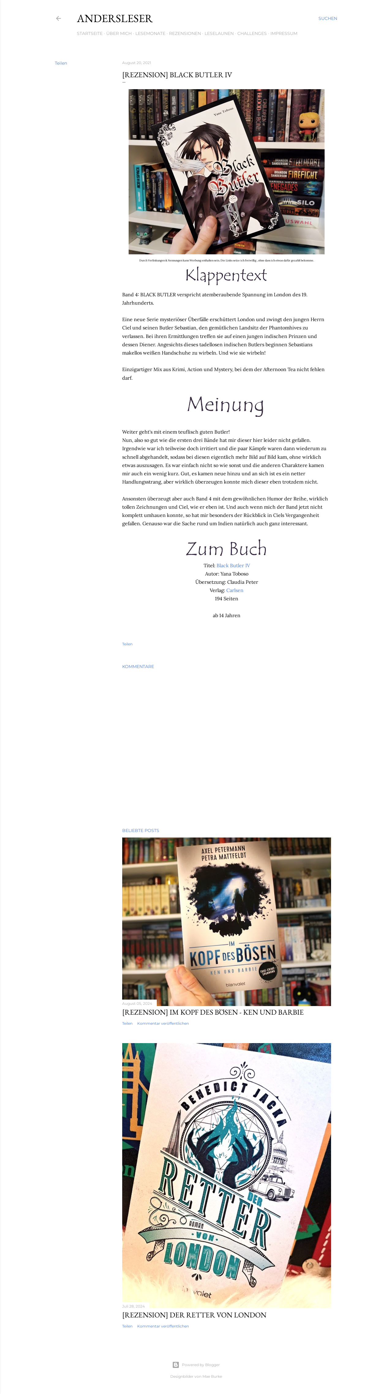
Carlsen (234, 590)
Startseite (90, 33)
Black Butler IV (233, 565)
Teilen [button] (61, 63)
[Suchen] (327, 18)
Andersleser (115, 18)
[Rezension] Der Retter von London (194, 1315)
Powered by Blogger (196, 1365)
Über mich (119, 33)
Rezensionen (185, 33)
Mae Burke (212, 1376)
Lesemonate (150, 33)
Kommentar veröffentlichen (163, 1023)
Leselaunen (219, 33)
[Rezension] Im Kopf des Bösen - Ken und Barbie (213, 1012)
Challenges (252, 33)
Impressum (283, 33)
